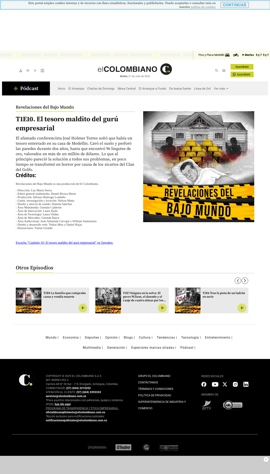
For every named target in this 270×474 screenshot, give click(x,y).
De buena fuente (180, 88)
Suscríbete (242, 66)
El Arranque (76, 88)
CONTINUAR (234, 5)
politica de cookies (203, 7)
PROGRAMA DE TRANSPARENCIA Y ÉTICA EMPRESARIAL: (82, 408)
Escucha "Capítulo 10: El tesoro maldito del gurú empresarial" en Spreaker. (64, 242)
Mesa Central (127, 88)
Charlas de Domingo (101, 88)
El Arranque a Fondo (152, 88)
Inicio (61, 88)
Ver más (219, 89)
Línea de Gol (202, 88)
